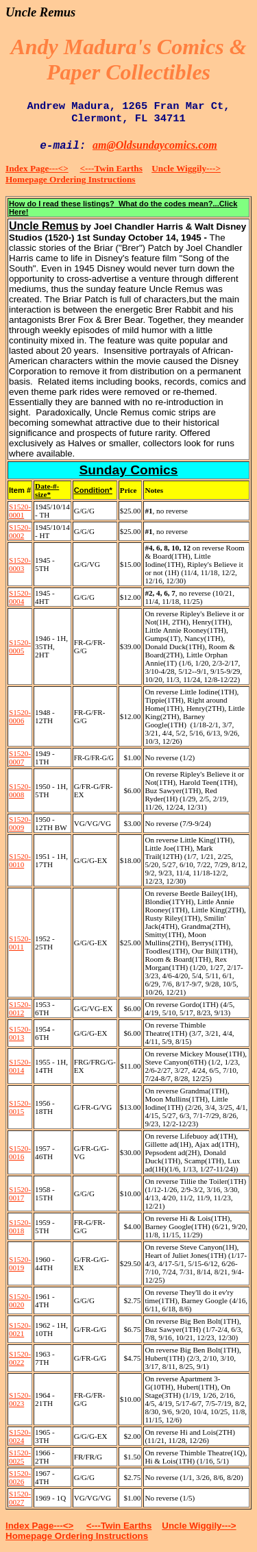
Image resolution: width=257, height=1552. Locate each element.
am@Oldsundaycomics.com (155, 145)
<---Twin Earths (111, 168)
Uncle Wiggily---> (186, 168)
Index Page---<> (37, 168)
